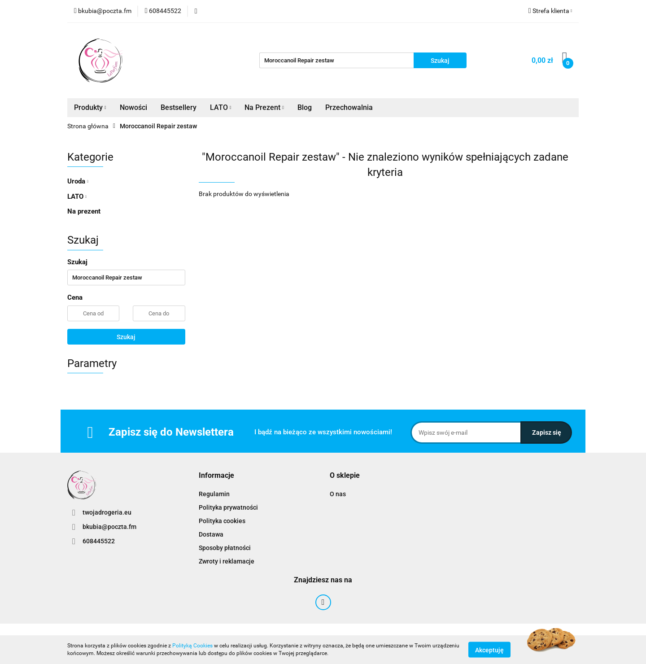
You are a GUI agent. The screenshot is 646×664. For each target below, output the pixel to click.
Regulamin (214, 494)
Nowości (133, 107)
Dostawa (211, 534)
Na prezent (83, 211)
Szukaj (126, 337)
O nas (338, 494)
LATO (220, 107)
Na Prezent (264, 107)
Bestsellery (178, 107)
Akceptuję (489, 649)
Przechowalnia (349, 107)
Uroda (77, 181)
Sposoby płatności (225, 547)
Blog (304, 107)
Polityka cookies (222, 520)
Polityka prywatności (228, 507)
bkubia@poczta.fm (109, 526)
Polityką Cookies (192, 645)
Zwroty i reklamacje (226, 561)
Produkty (90, 107)
